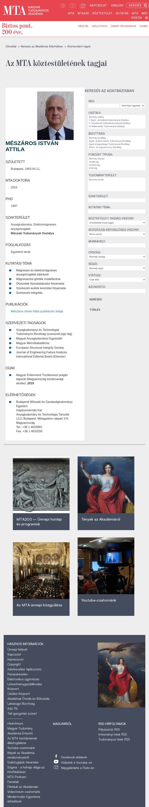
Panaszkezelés (17, 674)
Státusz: (94, 275)
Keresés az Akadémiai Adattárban (42, 46)
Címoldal (11, 46)
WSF (144, 13)
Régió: (93, 264)
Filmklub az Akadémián (22, 787)
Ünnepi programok (123, 26)
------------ (15, 718)
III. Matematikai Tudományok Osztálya (117, 126)
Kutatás (122, 13)
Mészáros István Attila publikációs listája (37, 311)
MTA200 (83, 13)
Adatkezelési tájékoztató (24, 669)
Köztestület (102, 13)
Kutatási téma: (99, 207)
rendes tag (117, 161)
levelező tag (117, 165)
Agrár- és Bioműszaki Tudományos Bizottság (117, 141)
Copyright (14, 664)
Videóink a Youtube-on (76, 762)
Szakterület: (98, 196)
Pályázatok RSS (109, 729)
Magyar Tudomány (20, 728)
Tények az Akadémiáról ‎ (100, 519)
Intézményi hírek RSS (112, 734)
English (117, 5)
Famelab (13, 782)
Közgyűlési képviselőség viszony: (113, 230)
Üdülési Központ (18, 694)
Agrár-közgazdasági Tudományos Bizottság (117, 144)
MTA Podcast (16, 777)
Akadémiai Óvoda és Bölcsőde (28, 699)
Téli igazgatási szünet (22, 713)
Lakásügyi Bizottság (21, 703)
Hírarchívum (15, 723)
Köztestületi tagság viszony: (111, 218)
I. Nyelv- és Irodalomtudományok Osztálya (117, 120)
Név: (91, 101)
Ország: (94, 252)
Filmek (144, 26)
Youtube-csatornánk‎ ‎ (98, 600)
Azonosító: (97, 287)
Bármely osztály (117, 117)
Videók (136, 17)
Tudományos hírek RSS (114, 739)
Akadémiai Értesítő (20, 733)
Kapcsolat (98, 5)
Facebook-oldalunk (74, 757)
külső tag (117, 168)
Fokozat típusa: (100, 154)
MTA (71, 13)
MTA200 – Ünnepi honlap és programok (39, 521)
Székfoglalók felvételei (22, 762)
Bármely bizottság (117, 138)
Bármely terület (117, 179)
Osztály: (94, 113)
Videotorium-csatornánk (23, 792)
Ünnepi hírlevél (17, 649)
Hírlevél (83, 26)
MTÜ (135, 13)
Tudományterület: (102, 175)
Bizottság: (96, 133)
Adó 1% (12, 708)
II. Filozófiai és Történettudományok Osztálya (117, 123)
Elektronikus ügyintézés (23, 679)
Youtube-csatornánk (21, 748)
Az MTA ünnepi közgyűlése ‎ (39, 605)
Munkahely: (97, 241)
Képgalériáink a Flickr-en (77, 768)
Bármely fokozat (117, 158)
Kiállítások (99, 26)
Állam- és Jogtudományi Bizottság (117, 147)
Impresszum (15, 659)
